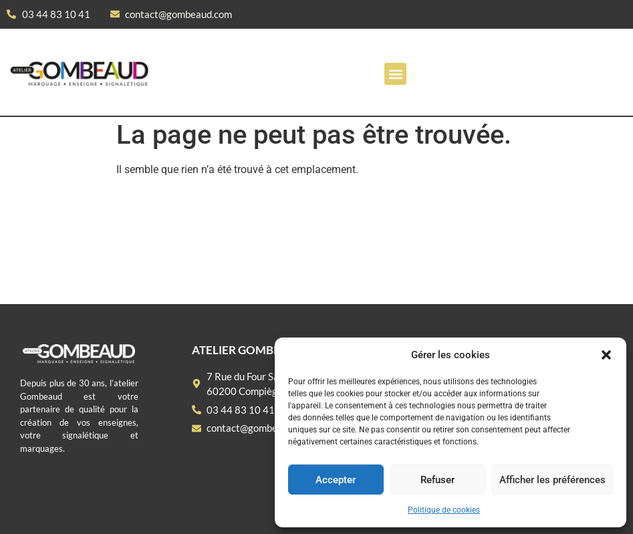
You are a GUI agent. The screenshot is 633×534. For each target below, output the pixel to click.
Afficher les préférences (552, 480)
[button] (606, 355)
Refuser (437, 480)
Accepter (335, 480)
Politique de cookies (444, 510)
